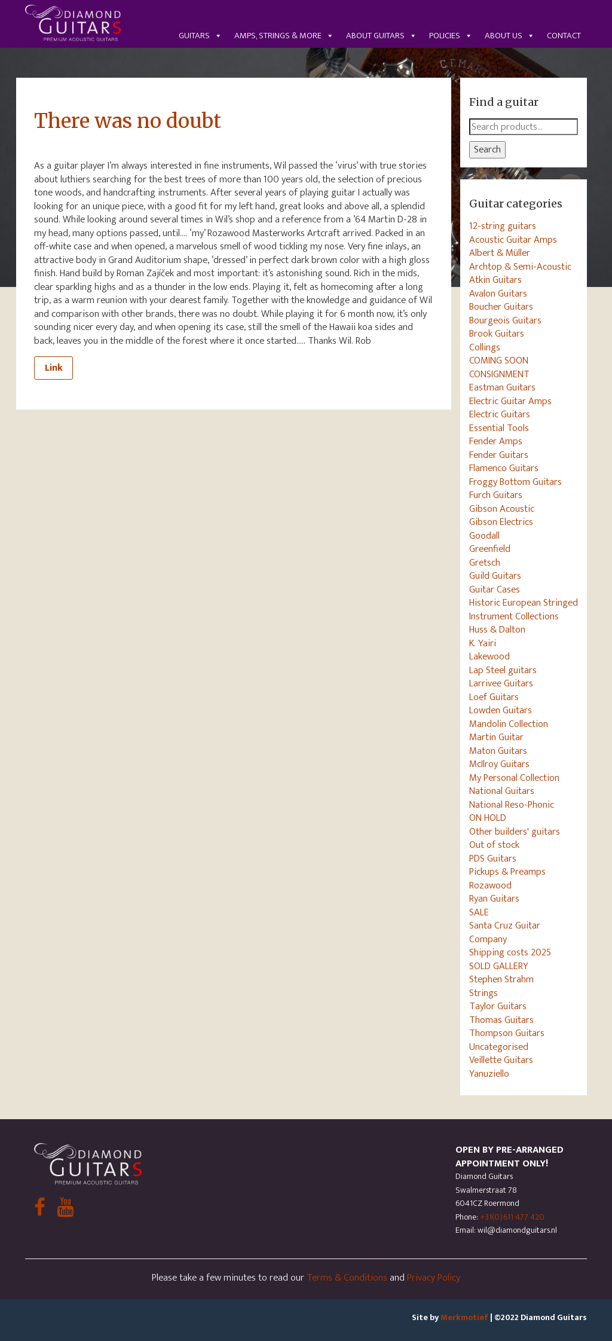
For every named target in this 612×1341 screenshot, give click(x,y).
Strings (483, 993)
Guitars (200, 35)
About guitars (381, 35)
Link (54, 367)
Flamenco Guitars (503, 468)
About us (510, 35)
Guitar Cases (494, 589)
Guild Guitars (495, 575)
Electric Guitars (499, 414)
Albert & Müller (499, 253)
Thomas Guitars (501, 1020)
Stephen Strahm (501, 979)
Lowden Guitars (500, 710)
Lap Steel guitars (503, 670)
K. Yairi (482, 643)
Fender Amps (495, 441)
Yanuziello (489, 1073)
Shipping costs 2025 (510, 952)
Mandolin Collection (508, 724)
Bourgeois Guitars (505, 320)
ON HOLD (487, 818)
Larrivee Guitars (501, 683)
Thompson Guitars (506, 1033)
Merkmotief (464, 1317)
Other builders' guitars (514, 831)
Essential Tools (499, 428)
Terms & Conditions (347, 1277)
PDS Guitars (492, 858)
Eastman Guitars (502, 387)
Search (487, 149)
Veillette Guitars (501, 1060)
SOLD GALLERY (498, 966)
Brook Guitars (496, 333)
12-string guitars (502, 226)
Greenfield (489, 548)
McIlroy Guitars (499, 764)
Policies (451, 35)
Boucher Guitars (501, 306)
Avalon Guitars (498, 293)
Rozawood (490, 885)
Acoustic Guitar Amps (513, 239)
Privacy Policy (433, 1277)
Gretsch (484, 562)
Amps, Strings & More (284, 35)
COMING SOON (498, 360)
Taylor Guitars (498, 1006)
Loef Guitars (494, 697)
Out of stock (494, 844)
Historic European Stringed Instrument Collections (523, 609)
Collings (484, 347)
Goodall (484, 535)
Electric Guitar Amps (510, 401)
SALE (479, 912)
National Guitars (501, 791)
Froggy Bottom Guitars (515, 482)
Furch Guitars (495, 495)
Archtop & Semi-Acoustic (520, 266)
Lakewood (489, 656)
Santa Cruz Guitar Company (504, 932)
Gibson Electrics (501, 522)
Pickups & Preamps (507, 871)
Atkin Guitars (495, 279)
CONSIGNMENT (499, 374)
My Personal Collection (514, 777)
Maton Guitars (498, 751)
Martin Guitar (496, 737)
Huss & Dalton (497, 629)
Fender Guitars (498, 455)
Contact (564, 35)
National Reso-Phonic (511, 804)
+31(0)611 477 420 (512, 1217)
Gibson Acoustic (501, 508)
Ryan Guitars (494, 898)
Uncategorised (498, 1046)
